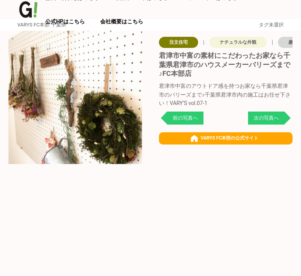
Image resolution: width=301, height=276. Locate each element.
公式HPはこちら (65, 21)
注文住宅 (178, 42)
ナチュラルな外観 (238, 42)
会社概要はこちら (121, 21)
